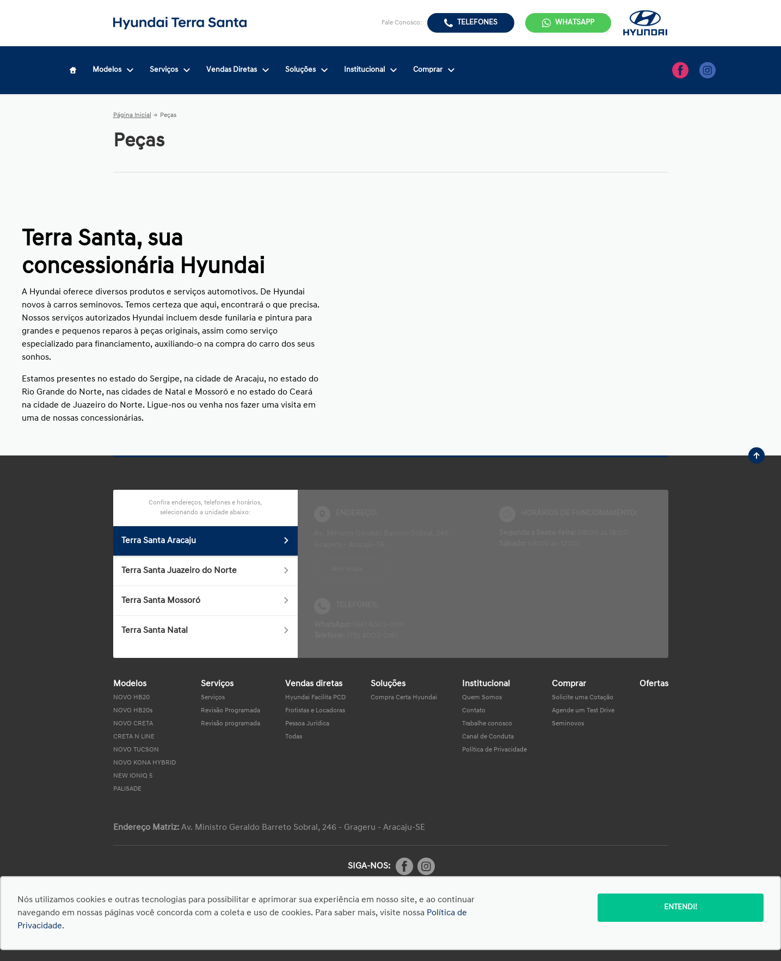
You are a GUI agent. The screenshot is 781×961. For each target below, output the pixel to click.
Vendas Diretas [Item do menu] (237, 70)
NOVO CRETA (133, 723)
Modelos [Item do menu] (113, 70)
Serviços (213, 697)
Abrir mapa (346, 569)
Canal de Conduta (488, 737)
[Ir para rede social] (680, 70)
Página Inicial (132, 115)
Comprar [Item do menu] (433, 70)
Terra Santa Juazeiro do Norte (205, 570)
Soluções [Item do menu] (306, 70)
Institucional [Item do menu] (370, 70)
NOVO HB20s (132, 710)
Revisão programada (230, 723)
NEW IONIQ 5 (132, 776)
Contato (473, 710)
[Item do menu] (73, 70)
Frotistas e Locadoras (315, 710)
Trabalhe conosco (487, 723)
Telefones (477, 23)
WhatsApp (574, 23)
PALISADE (127, 789)
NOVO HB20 (131, 697)
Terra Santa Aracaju (205, 541)
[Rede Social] (404, 866)
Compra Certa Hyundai (404, 697)
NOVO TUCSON (136, 750)
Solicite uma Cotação (582, 697)
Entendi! (680, 907)
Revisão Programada (230, 710)
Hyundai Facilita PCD (315, 697)
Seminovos (568, 723)
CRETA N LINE (134, 737)
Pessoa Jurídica (307, 723)
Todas (293, 737)
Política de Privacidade (494, 750)
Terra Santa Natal (205, 630)
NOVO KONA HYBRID (144, 763)
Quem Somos (482, 697)
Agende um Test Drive (583, 710)
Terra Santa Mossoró (205, 600)
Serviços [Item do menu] (170, 70)
